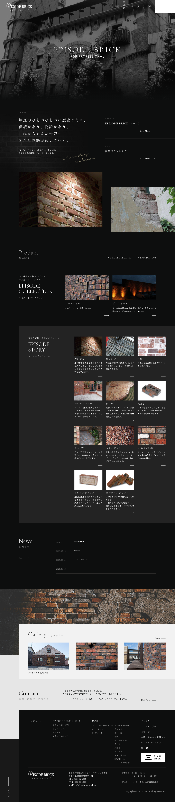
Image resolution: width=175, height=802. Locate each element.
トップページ (35, 720)
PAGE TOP (9, 792)
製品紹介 (86, 6)
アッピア (118, 751)
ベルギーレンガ (121, 740)
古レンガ (118, 729)
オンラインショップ (151, 742)
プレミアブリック (122, 762)
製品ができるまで (60, 736)
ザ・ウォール (97, 732)
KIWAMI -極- (119, 759)
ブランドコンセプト (61, 725)
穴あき (117, 747)
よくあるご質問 (115, 6)
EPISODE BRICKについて (65, 6)
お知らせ (130, 6)
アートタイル (97, 729)
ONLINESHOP (168, 6)
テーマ (117, 744)
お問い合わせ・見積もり (148, 6)
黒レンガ (118, 732)
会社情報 (56, 732)
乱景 (116, 736)
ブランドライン (59, 728)
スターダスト (120, 755)
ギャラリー (100, 6)
